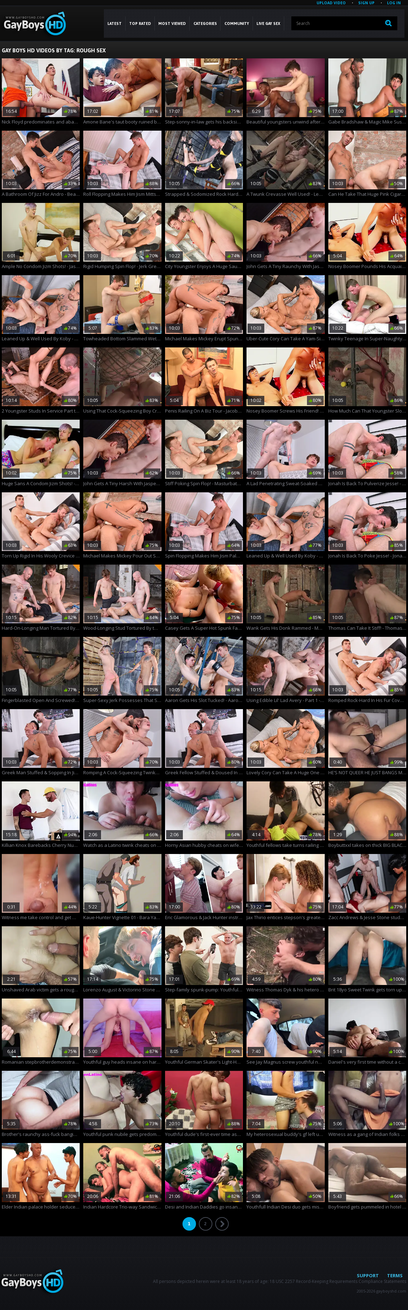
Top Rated (140, 23)
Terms (395, 1275)
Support (368, 1275)
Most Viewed (172, 23)
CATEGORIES (205, 23)
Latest (114, 23)
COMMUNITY (236, 23)
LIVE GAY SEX (268, 23)
